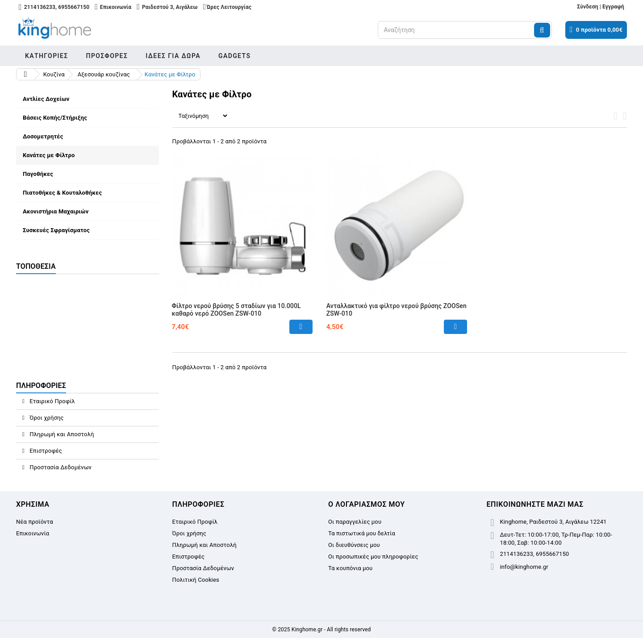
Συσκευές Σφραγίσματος (56, 230)
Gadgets (234, 55)
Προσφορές (107, 55)
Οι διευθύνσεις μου (354, 545)
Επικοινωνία (32, 533)
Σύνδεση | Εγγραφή (600, 7)
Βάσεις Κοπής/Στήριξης (55, 117)
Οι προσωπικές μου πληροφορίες (373, 556)
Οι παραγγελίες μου (354, 521)
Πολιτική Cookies (195, 579)
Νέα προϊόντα (34, 521)
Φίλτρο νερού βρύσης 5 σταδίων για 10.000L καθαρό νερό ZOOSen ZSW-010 (236, 309)
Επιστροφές (45, 450)
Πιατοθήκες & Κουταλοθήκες (62, 192)
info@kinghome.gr (524, 566)
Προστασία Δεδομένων (60, 467)
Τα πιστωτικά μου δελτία (361, 533)
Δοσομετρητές (43, 136)
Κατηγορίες (46, 55)
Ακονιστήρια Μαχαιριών (55, 211)
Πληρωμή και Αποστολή (61, 434)
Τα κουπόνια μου (350, 568)
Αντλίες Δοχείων (46, 99)
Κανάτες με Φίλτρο (49, 155)
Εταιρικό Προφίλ (51, 401)
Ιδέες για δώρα (173, 55)
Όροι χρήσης (46, 417)
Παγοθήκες (38, 174)
